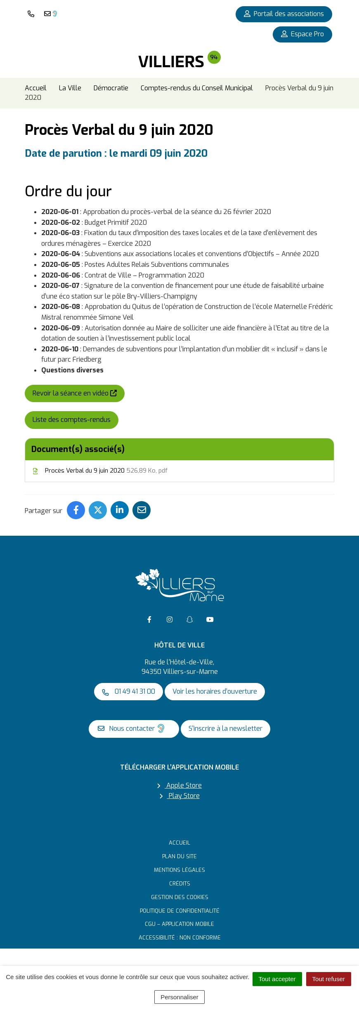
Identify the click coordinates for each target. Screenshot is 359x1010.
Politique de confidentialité (180, 910)
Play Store (180, 796)
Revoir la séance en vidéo (79, 393)
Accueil (179, 842)
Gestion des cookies (179, 897)
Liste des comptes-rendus (72, 419)
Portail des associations (284, 13)
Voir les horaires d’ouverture (214, 691)
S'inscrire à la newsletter (225, 728)
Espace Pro (302, 34)
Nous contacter (132, 728)
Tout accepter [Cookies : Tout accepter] (277, 978)
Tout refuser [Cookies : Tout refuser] (328, 978)
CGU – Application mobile (179, 924)
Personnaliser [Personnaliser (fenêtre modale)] (179, 997)
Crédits (179, 883)
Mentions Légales (179, 869)
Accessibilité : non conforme (180, 937)
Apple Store (179, 785)
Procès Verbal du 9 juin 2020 (99, 470)
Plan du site (179, 856)
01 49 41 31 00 (128, 691)
